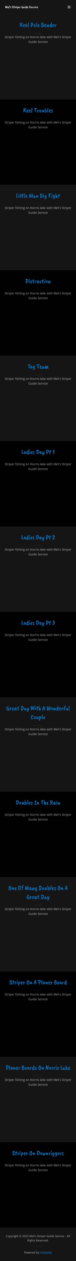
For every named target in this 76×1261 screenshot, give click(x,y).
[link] (21, 7)
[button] (69, 7)
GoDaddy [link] (46, 1252)
